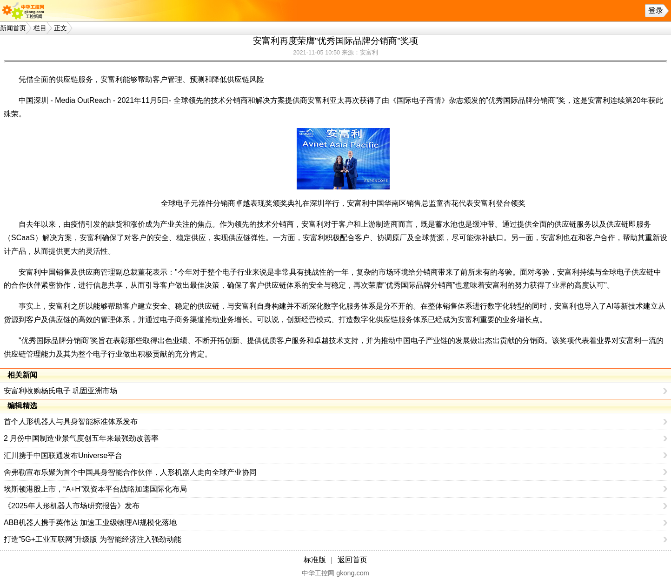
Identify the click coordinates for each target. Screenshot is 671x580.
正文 (60, 28)
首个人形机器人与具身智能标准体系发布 (71, 421)
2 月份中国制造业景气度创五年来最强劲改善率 (81, 438)
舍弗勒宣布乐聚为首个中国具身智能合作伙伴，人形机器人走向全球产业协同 (130, 472)
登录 (655, 10)
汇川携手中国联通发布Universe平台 (63, 455)
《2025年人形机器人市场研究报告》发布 (72, 506)
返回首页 (352, 560)
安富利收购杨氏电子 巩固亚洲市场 (60, 391)
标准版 (315, 560)
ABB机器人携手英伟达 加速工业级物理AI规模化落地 (90, 522)
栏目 (40, 28)
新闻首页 (13, 28)
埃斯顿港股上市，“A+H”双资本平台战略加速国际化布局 (95, 489)
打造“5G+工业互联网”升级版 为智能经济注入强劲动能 (92, 539)
